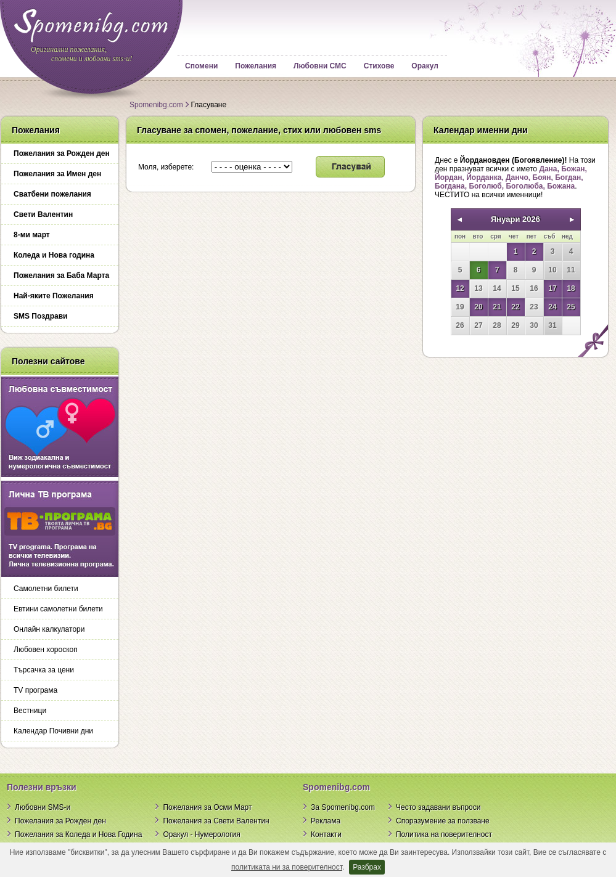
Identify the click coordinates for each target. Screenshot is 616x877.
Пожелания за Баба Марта (61, 275)
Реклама (325, 821)
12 (460, 288)
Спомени (201, 66)
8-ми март (32, 234)
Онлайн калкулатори (49, 629)
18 (571, 288)
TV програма (35, 690)
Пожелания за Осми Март (207, 807)
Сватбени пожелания (52, 194)
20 (478, 307)
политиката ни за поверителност (286, 867)
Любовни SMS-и (42, 807)
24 (552, 307)
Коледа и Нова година (54, 255)
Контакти (326, 834)
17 (552, 288)
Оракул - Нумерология (201, 834)
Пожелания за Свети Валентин (216, 821)
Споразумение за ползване (443, 821)
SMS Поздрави (40, 316)
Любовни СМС (320, 66)
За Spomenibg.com (343, 807)
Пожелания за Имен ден (57, 173)
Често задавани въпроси (438, 807)
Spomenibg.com (156, 104)
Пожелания (255, 66)
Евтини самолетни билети (58, 609)
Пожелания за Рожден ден (62, 153)
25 (571, 307)
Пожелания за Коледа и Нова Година (78, 834)
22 (515, 307)
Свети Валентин (43, 214)
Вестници (30, 710)
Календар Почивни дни (53, 731)
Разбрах (367, 867)
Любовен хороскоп (46, 649)
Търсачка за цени (44, 670)
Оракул (424, 66)
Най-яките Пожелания (54, 296)
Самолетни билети (46, 588)
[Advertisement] (514, 444)
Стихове (379, 66)
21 (497, 307)
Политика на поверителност (444, 834)
